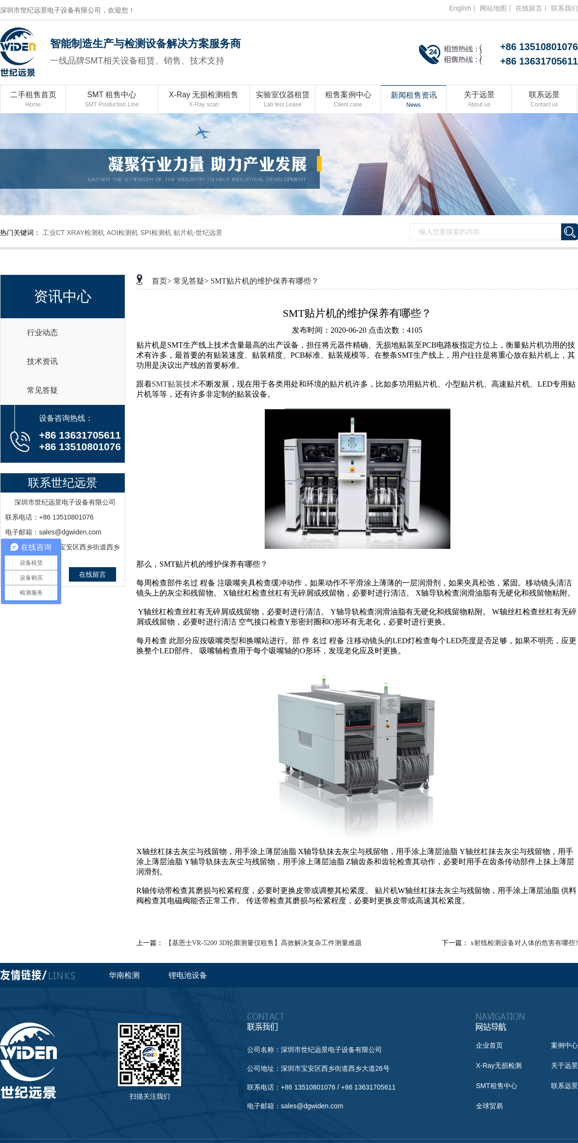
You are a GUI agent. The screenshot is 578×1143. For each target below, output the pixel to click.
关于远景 (479, 100)
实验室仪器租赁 (282, 100)
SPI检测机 (155, 232)
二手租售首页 (33, 100)
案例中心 (564, 1045)
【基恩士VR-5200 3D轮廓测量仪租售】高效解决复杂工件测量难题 (263, 943)
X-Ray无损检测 (499, 1065)
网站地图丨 (496, 8)
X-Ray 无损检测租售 (204, 100)
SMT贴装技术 (175, 384)
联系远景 (544, 100)
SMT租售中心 (496, 1086)
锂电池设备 (188, 975)
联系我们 (564, 8)
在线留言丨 (532, 8)
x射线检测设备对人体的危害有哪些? (524, 943)
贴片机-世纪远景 (198, 232)
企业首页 (489, 1045)
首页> (161, 281)
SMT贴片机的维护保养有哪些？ (264, 281)
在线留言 (92, 574)
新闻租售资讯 (413, 100)
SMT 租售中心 (112, 100)
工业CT (53, 232)
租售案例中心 (348, 100)
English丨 (463, 8)
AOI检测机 (122, 232)
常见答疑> (191, 281)
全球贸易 (489, 1106)
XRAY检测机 (85, 232)
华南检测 (124, 975)
